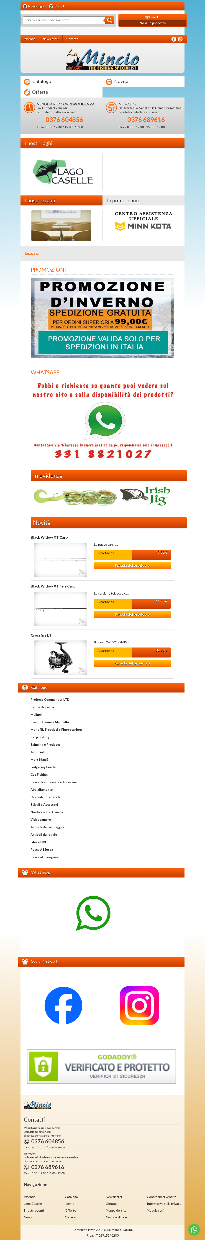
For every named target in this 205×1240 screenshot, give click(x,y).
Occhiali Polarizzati (45, 797)
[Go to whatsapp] (194, 1229)
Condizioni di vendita (161, 1197)
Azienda (29, 1197)
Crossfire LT (41, 635)
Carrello (70, 1217)
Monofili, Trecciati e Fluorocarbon (56, 729)
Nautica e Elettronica (47, 812)
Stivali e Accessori (44, 804)
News (28, 1217)
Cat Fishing (39, 774)
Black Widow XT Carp (49, 537)
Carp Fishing (40, 737)
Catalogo (37, 81)
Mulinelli (37, 714)
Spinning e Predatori (46, 744)
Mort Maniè (40, 759)
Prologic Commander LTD (50, 699)
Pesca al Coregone (45, 857)
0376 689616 (146, 119)
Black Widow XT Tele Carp (53, 586)
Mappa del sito (116, 1210)
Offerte (36, 92)
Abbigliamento (42, 789)
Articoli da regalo (44, 834)
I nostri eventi (34, 1210)
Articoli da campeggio (47, 827)
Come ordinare (116, 1217)
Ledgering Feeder (44, 767)
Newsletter (114, 1197)
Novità (117, 81)
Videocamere (41, 819)
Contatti (112, 1203)
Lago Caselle (33, 1203)
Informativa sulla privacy (164, 1203)
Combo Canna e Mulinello (50, 722)
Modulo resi (155, 1210)
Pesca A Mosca (42, 849)
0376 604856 (64, 119)
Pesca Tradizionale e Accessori (54, 782)
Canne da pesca (42, 707)
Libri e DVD (39, 842)
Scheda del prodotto (132, 565)
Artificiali (38, 752)
